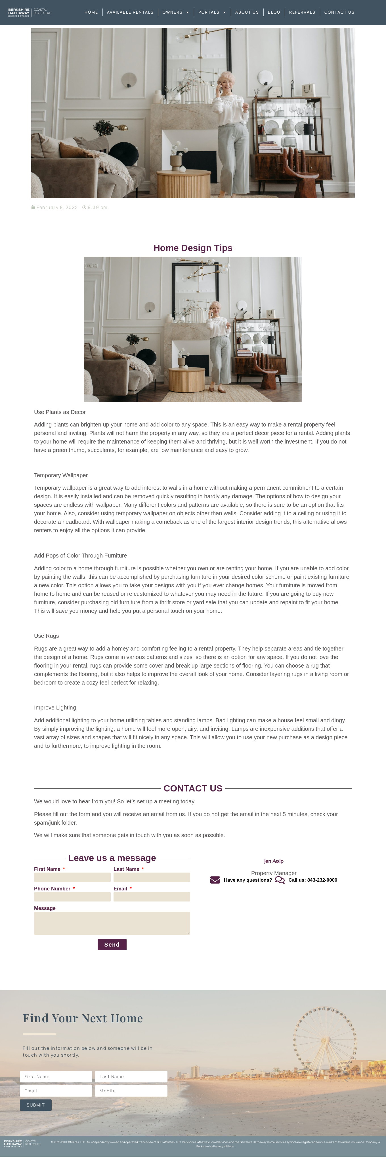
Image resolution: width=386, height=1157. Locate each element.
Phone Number (53, 889)
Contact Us (339, 12)
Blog (274, 12)
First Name (48, 869)
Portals (212, 12)
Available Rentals (130, 12)
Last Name (127, 869)
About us (247, 12)
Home (91, 12)
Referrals (302, 12)
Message (45, 908)
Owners (176, 12)
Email (121, 889)
